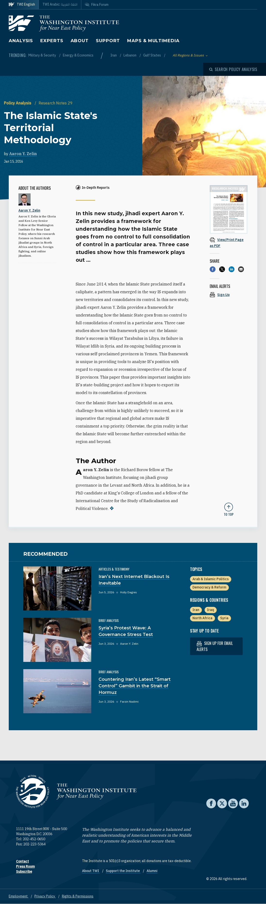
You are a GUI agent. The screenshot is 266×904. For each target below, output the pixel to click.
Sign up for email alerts (215, 646)
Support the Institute (123, 871)
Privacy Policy (45, 896)
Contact (22, 861)
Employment (18, 896)
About (80, 40)
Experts (51, 40)
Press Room (25, 866)
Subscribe (24, 871)
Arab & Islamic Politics (210, 579)
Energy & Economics (78, 55)
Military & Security (42, 55)
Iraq (210, 610)
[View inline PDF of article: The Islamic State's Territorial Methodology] (229, 242)
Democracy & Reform (209, 587)
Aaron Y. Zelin (23, 153)
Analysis (21, 40)
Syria (224, 618)
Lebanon (130, 55)
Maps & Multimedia (153, 40)
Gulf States (152, 55)
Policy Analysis (18, 103)
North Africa (202, 618)
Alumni (152, 871)
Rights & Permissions (77, 896)
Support (108, 40)
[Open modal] (233, 69)
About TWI (91, 871)
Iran (113, 55)
